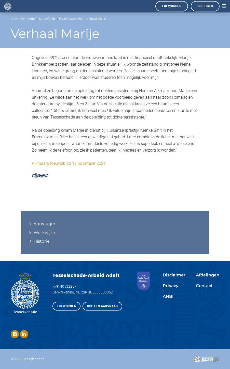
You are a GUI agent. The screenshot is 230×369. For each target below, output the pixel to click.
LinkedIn (24, 334)
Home (31, 19)
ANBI (168, 296)
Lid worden (171, 6)
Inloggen (205, 6)
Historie (42, 241)
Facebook (15, 334)
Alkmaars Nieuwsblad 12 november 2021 (69, 163)
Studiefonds (47, 19)
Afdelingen (207, 274)
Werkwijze (44, 232)
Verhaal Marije (96, 19)
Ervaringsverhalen (71, 19)
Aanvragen (45, 223)
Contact (204, 285)
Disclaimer (174, 274)
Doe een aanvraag (102, 306)
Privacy (170, 285)
